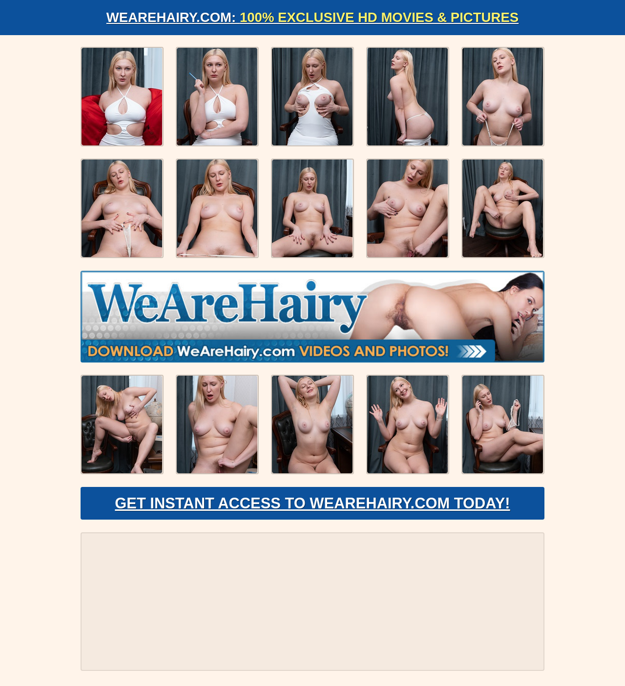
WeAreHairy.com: (312, 17)
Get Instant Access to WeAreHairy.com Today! (312, 505)
